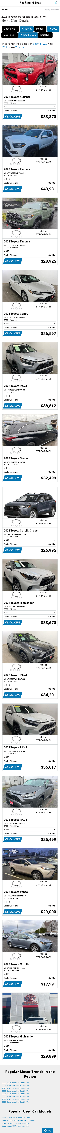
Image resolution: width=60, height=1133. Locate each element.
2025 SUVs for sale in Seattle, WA (15, 1083)
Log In (46, 10)
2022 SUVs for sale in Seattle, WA (15, 1091)
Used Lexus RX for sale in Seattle (15, 1123)
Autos (4, 9)
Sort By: (45, 35)
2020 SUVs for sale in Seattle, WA (15, 1096)
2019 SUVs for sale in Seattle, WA (15, 1099)
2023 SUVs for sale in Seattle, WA (15, 1088)
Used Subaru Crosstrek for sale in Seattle (18, 1121)
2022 (53, 28)
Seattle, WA (28, 35)
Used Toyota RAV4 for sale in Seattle (17, 1118)
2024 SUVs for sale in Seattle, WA (15, 1085)
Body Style (10, 28)
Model (40, 28)
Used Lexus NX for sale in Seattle (15, 1126)
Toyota (27, 28)
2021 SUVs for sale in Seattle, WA (15, 1094)
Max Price (9, 35)
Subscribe (55, 10)
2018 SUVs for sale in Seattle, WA (15, 1102)
